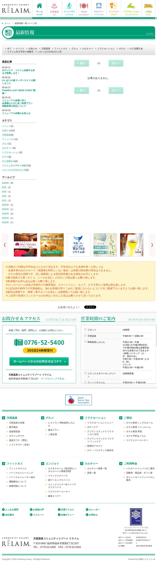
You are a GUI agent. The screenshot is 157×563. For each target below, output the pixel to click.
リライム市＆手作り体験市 (20, 51)
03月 (4, 196)
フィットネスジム (18, 468)
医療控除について (18, 486)
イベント (20, 48)
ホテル (122, 48)
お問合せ (93, 515)
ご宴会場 (52, 434)
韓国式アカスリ (94, 446)
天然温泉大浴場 (16, 422)
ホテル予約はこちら (136, 436)
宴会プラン (53, 430)
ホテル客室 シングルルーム (139, 422)
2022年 (5, 218)
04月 (4, 191)
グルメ (75, 48)
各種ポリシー (67, 515)
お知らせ (32, 48)
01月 (4, 200)
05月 (4, 187)
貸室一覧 (91, 473)
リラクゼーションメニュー (100, 422)
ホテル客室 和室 (134, 431)
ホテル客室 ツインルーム (138, 427)
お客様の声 (38, 509)
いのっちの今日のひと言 (49, 51)
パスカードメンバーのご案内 (140, 468)
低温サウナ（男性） (19, 440)
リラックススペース (58, 475)
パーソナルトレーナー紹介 (22, 477)
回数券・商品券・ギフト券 (139, 473)
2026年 (5, 183)
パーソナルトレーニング (21, 473)
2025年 (5, 205)
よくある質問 (11, 509)
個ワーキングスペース (59, 480)
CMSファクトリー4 (147, 559)
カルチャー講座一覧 (97, 468)
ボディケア (92, 427)
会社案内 (9, 515)
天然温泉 (45, 48)
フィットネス (60, 48)
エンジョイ (52, 463)
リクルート (38, 515)
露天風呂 (13, 427)
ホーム (7, 23)
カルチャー (87, 48)
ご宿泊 (128, 417)
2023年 (5, 213)
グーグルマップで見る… (54, 378)
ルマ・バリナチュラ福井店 (100, 450)
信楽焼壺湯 (14, 431)
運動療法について (18, 481)
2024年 (5, 209)
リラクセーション (106, 48)
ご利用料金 (130, 463)
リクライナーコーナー (137, 440)
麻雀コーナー (54, 496)
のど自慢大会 (136, 48)
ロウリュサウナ (16, 436)
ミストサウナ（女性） (20, 444)
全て (9, 48)
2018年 (5, 222)
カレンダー (94, 509)
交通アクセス (67, 509)
